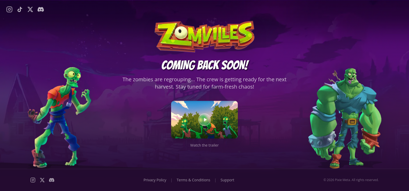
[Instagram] (9, 9)
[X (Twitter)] (30, 9)
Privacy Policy (154, 179)
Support (227, 179)
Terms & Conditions (193, 179)
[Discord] (41, 9)
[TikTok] (20, 9)
